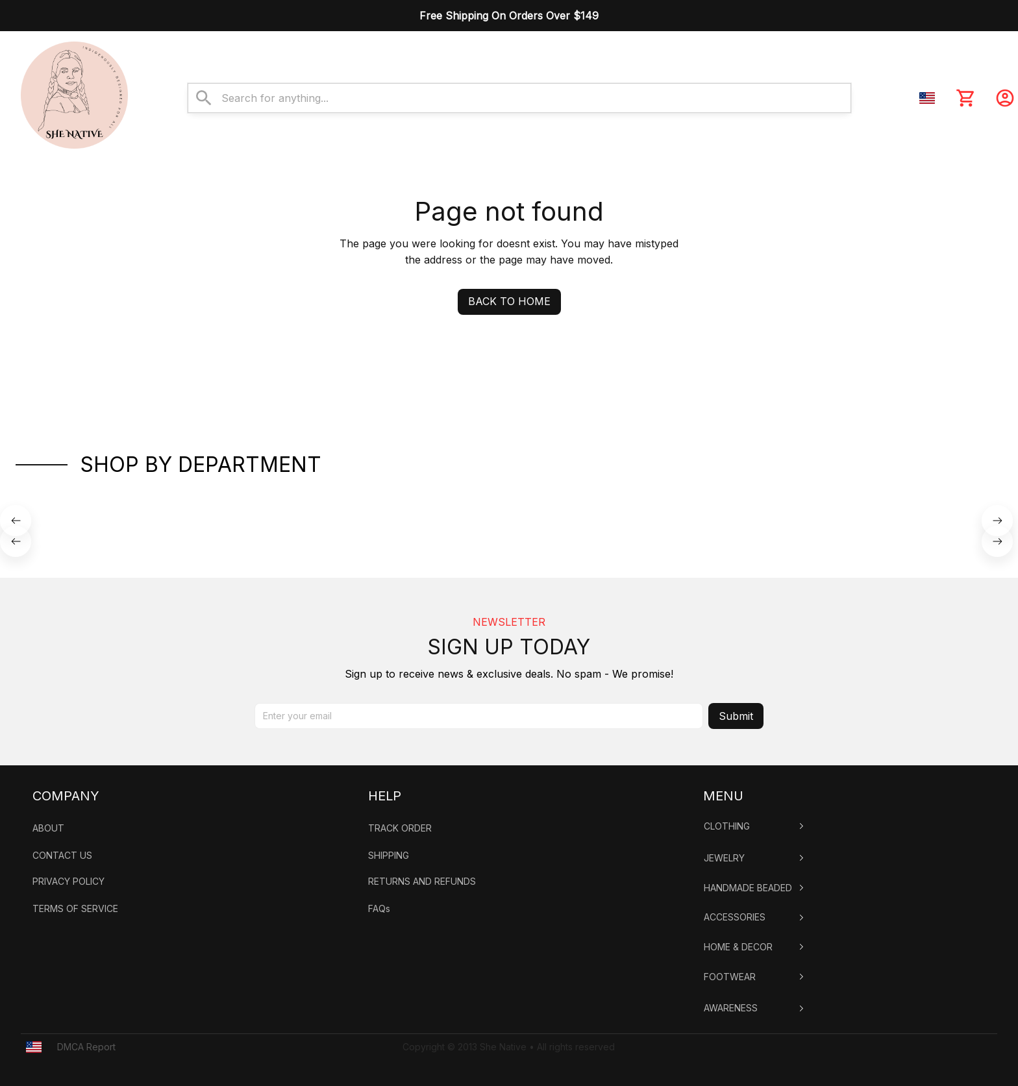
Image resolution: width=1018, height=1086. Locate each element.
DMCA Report (86, 1046)
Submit (736, 716)
